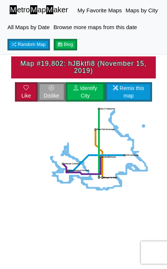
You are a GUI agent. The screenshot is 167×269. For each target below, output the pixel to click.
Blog (65, 44)
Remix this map (128, 92)
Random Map (29, 44)
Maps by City (142, 10)
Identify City (85, 92)
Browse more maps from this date (95, 27)
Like (26, 92)
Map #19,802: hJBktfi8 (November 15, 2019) (84, 67)
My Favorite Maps (100, 10)
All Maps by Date (28, 27)
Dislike (51, 92)
